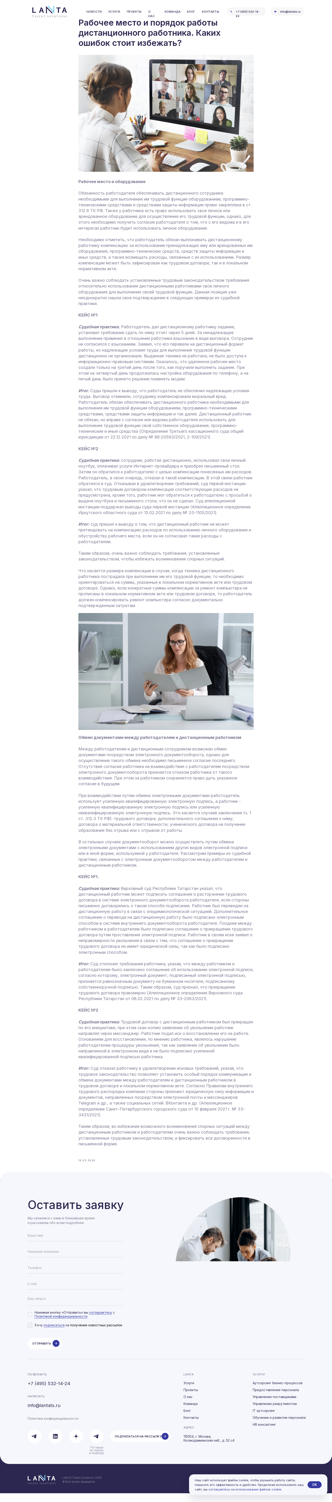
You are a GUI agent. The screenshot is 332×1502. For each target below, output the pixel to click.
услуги (114, 11)
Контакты (191, 1426)
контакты (210, 11)
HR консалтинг (264, 1433)
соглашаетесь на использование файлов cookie (244, 1489)
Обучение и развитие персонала (279, 1426)
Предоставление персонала (276, 1399)
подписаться (54, 1334)
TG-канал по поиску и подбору (96, 1459)
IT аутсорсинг (264, 1419)
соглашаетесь (100, 1321)
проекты (134, 11)
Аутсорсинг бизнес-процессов (277, 1392)
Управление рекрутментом (275, 1412)
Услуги (189, 1392)
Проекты (191, 1399)
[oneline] (75, 1260)
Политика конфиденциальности (53, 1427)
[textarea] (75, 1309)
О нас (188, 1405)
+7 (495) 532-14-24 (49, 1392)
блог (191, 11)
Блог (187, 1419)
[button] (140, 1445)
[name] (75, 1244)
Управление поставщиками (274, 1405)
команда (173, 11)
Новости (94, 11)
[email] (75, 1292)
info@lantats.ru (290, 11)
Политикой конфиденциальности (61, 1325)
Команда (191, 1412)
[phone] (75, 1276)
